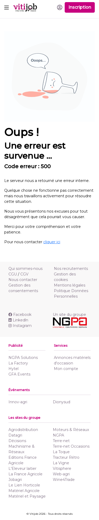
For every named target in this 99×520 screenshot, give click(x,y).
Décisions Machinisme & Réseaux (21, 446)
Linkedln (18, 320)
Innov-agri (17, 402)
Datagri (15, 435)
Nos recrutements (71, 268)
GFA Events (19, 374)
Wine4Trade (64, 479)
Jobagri (15, 479)
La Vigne (61, 463)
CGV (24, 274)
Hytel (13, 368)
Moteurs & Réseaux (71, 429)
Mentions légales (69, 285)
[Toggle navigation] (6, 7)
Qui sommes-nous (25, 268)
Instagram (20, 325)
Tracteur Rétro (66, 457)
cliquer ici (51, 242)
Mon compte (66, 368)
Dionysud (61, 402)
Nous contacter (22, 279)
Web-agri (61, 474)
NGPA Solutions (23, 357)
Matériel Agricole (24, 490)
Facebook (19, 314)
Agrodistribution (23, 429)
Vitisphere (62, 468)
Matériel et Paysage (27, 496)
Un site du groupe (69, 314)
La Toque (61, 451)
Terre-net (61, 440)
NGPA (58, 435)
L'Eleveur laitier (22, 468)
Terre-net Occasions (71, 446)
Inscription (79, 7)
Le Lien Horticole (24, 485)
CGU (12, 274)
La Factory (18, 363)
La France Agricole (25, 474)
